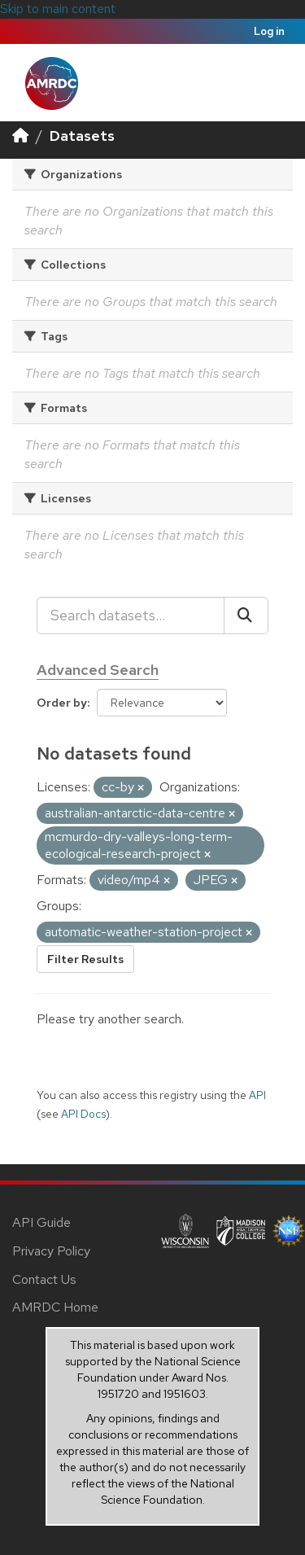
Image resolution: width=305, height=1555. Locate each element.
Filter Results (85, 959)
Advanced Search (98, 669)
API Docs (83, 1113)
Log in (269, 31)
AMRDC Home (55, 1307)
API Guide (41, 1222)
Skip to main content (57, 8)
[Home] (20, 135)
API (257, 1095)
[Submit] (246, 615)
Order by (62, 702)
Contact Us (44, 1279)
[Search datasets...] (130, 615)
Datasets (82, 135)
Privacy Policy (51, 1250)
